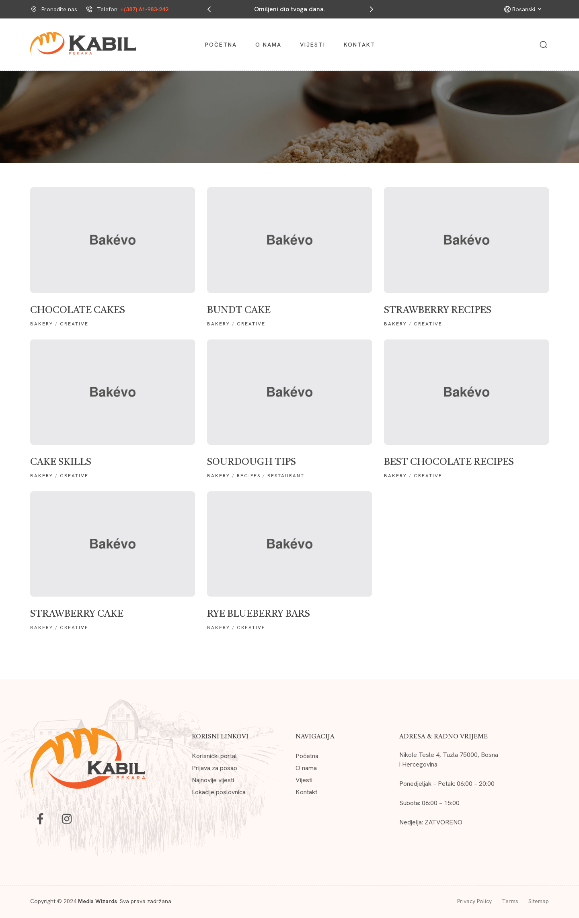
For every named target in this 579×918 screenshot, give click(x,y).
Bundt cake (239, 310)
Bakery (41, 324)
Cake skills (60, 462)
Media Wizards (97, 901)
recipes (249, 475)
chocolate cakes (77, 310)
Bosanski (526, 9)
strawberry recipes (437, 310)
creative (74, 324)
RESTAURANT (285, 475)
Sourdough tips (251, 462)
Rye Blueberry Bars (258, 614)
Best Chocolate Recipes (449, 462)
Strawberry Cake (76, 614)
